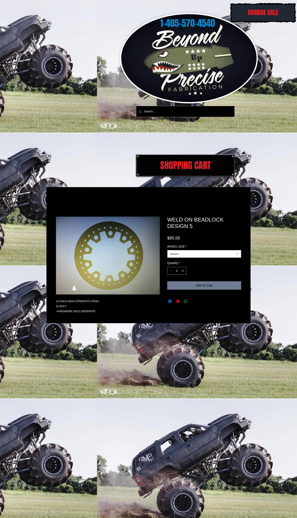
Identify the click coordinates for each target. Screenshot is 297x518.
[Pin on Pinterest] (177, 301)
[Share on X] (193, 301)
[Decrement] (170, 270)
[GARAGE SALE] (263, 13)
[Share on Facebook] (169, 301)
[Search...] (185, 111)
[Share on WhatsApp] (185, 301)
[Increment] (183, 270)
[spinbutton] (177, 270)
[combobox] (204, 254)
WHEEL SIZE (177, 246)
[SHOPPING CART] (185, 165)
